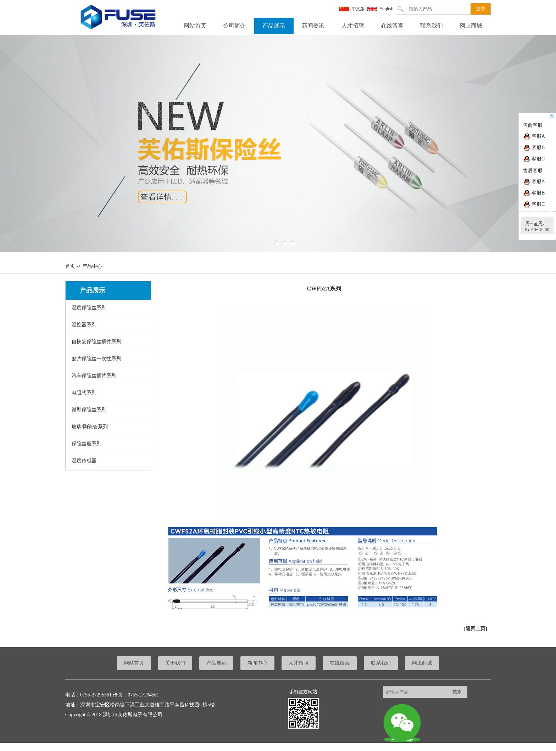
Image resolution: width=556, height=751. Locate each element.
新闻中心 (257, 663)
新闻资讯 (313, 26)
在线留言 (392, 26)
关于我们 (175, 663)
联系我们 (431, 26)
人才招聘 (352, 26)
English (386, 8)
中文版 (358, 8)
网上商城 (471, 26)
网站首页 (195, 26)
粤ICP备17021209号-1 (23, 746)
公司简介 (234, 26)
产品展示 (273, 26)
